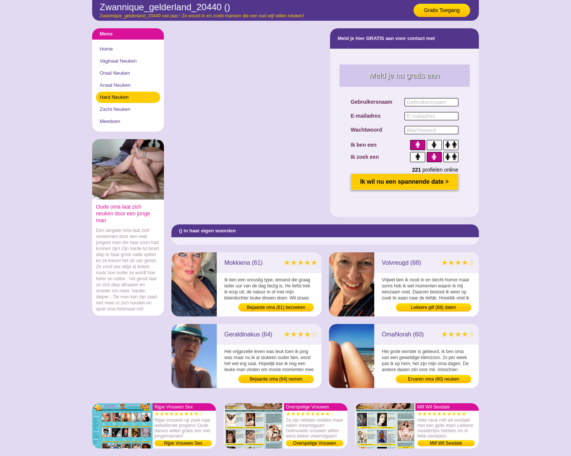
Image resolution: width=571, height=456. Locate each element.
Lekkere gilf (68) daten (433, 307)
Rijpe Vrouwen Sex (183, 443)
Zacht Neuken (115, 109)
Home (106, 49)
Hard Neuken (114, 97)
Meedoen (110, 121)
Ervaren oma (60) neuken (433, 379)
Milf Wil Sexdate (446, 443)
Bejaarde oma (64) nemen (276, 379)
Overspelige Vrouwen (314, 443)
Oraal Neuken (115, 73)
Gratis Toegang (442, 10)
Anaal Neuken (115, 85)
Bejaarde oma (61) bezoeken (276, 307)
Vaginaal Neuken (118, 61)
